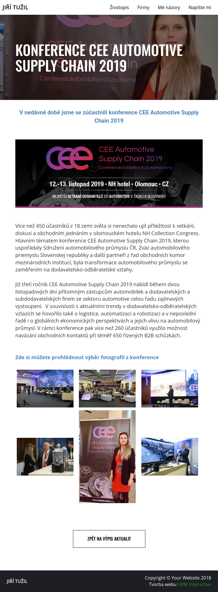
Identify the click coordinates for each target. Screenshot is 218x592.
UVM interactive (194, 584)
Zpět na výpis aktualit (109, 538)
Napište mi (199, 7)
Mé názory (169, 7)
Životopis (119, 7)
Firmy (143, 7)
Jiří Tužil (15, 7)
